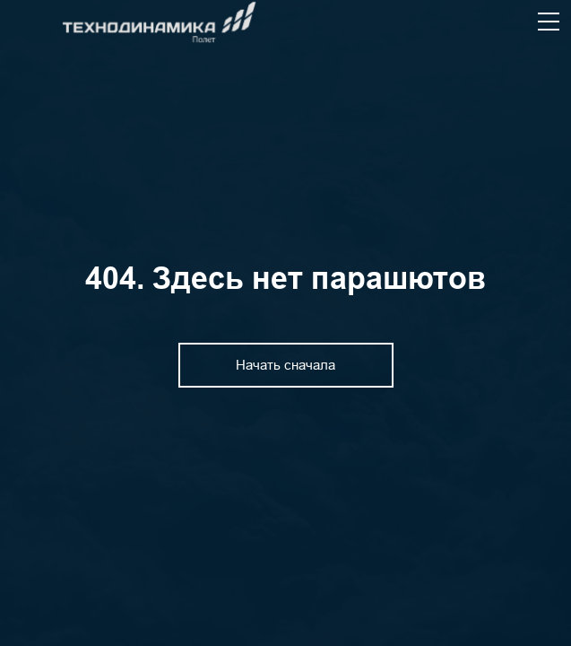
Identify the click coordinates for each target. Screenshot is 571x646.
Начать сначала (285, 364)
